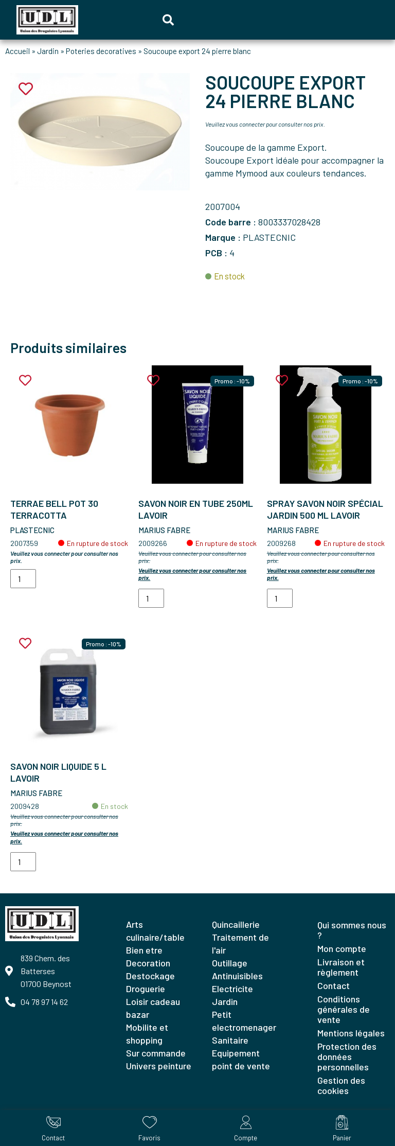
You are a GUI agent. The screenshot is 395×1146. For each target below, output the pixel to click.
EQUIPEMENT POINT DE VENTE (241, 1059)
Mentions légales (351, 1032)
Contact (333, 985)
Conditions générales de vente (343, 1009)
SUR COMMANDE (156, 1053)
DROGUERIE (145, 988)
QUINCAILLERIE (236, 924)
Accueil (17, 51)
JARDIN (225, 1001)
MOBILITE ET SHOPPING (147, 1033)
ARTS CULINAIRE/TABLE (155, 931)
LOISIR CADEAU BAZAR (153, 1008)
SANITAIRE (230, 1040)
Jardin (48, 51)
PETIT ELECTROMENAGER (244, 1021)
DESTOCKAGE (150, 975)
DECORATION (148, 962)
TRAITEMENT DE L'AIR (240, 943)
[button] (168, 20)
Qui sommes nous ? (351, 930)
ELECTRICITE (232, 988)
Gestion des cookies (341, 1085)
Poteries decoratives (101, 51)
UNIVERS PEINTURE (158, 1065)
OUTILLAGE (229, 962)
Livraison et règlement (341, 967)
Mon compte (341, 948)
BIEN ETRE (144, 950)
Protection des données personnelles (346, 1056)
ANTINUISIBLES (237, 975)
